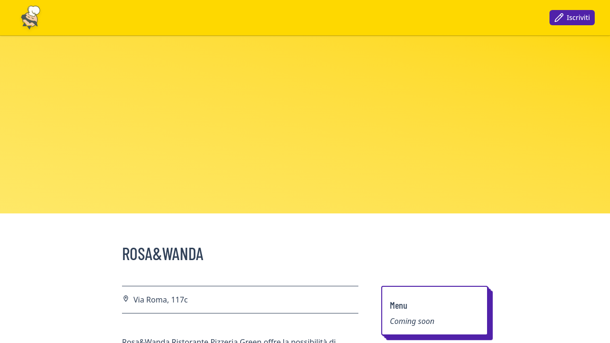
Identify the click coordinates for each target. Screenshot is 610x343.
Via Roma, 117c (160, 299)
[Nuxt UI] (30, 17)
